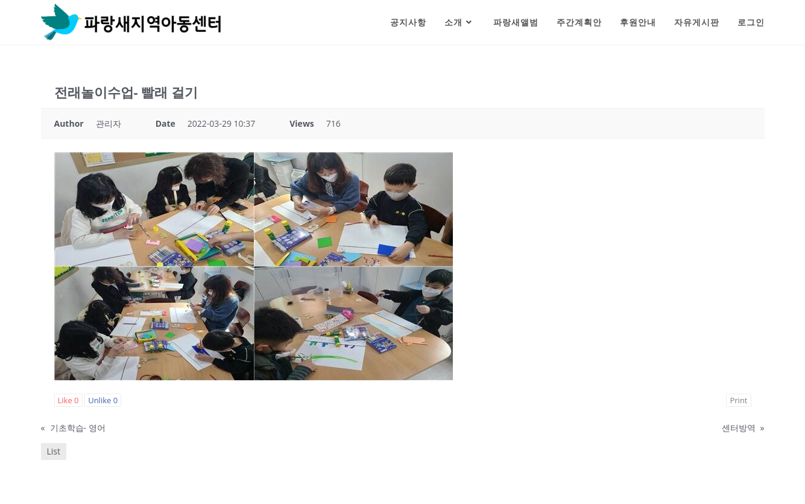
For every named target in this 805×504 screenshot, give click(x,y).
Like (68, 400)
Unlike (103, 400)
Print (738, 400)
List (54, 451)
